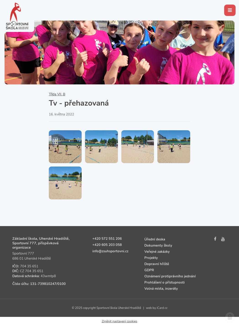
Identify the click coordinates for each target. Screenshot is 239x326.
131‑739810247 (43, 284)
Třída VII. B (57, 94)
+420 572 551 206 (107, 238)
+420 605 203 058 (107, 245)
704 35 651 (29, 266)
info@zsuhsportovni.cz (110, 251)
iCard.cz (162, 308)
